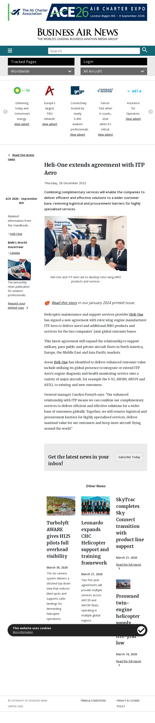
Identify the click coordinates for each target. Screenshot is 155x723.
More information (23, 632)
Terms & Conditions (93, 700)
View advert (21, 124)
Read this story (64, 302)
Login (88, 61)
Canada (15, 253)
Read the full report (128, 566)
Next (150, 111)
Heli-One (16, 234)
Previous (5, 111)
